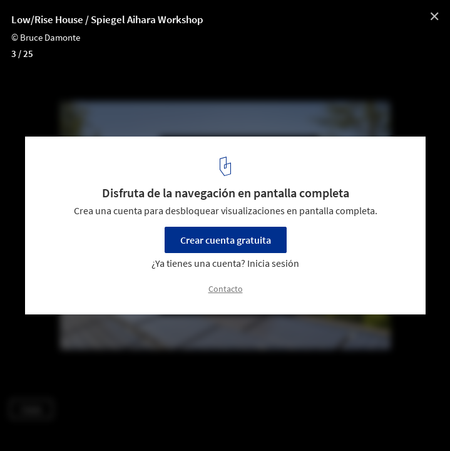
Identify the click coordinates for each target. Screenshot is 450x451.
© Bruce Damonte (45, 37)
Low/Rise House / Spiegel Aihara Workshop (107, 19)
